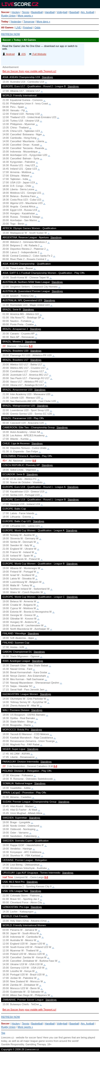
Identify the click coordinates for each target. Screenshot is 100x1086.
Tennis (25, 12)
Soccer (5, 12)
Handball (50, 12)
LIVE (18, 27)
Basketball (37, 12)
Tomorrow (28, 21)
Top (3, 1033)
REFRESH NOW (10, 34)
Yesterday (15, 21)
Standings (47, 77)
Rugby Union (8, 15)
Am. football (87, 12)
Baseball (74, 12)
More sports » (25, 15)
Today (4, 21)
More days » (43, 21)
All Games (7, 27)
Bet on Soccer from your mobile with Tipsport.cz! (29, 71)
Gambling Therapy (36, 1044)
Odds (37, 27)
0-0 (31, 346)
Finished (28, 27)
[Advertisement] (50, 1070)
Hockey (16, 12)
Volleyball (62, 12)
